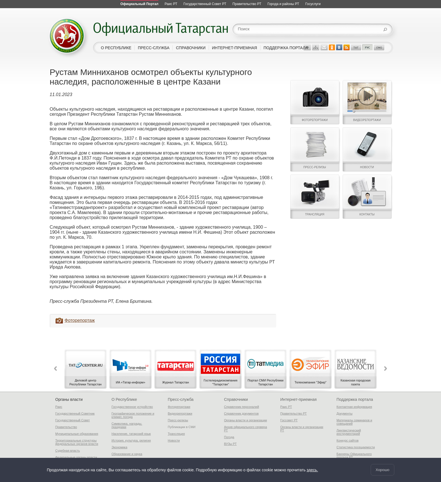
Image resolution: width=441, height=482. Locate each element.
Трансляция (176, 433)
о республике (116, 48)
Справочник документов (241, 413)
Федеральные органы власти (76, 457)
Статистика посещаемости (356, 447)
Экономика (119, 447)
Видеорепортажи (180, 413)
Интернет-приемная (298, 399)
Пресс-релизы (178, 420)
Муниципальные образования (76, 433)
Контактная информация (354, 406)
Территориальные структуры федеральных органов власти (76, 442)
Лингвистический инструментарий (349, 432)
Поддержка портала (355, 399)
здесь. (312, 470)
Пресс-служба (181, 399)
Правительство (66, 427)
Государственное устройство (132, 406)
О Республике (124, 399)
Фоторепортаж (80, 320)
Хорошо (382, 470)
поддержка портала (286, 48)
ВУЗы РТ (230, 443)
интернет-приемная (234, 48)
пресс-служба (154, 48)
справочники (190, 48)
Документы (345, 413)
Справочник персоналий (241, 406)
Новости (174, 440)
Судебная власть (67, 450)
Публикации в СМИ (182, 427)
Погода (229, 437)
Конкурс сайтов (348, 440)
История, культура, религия (131, 440)
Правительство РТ (293, 413)
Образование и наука (127, 454)
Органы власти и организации (245, 420)
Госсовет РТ (289, 420)
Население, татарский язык (131, 433)
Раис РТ (286, 406)
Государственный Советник (75, 413)
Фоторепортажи (179, 406)
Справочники (236, 399)
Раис (58, 406)
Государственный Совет (72, 420)
